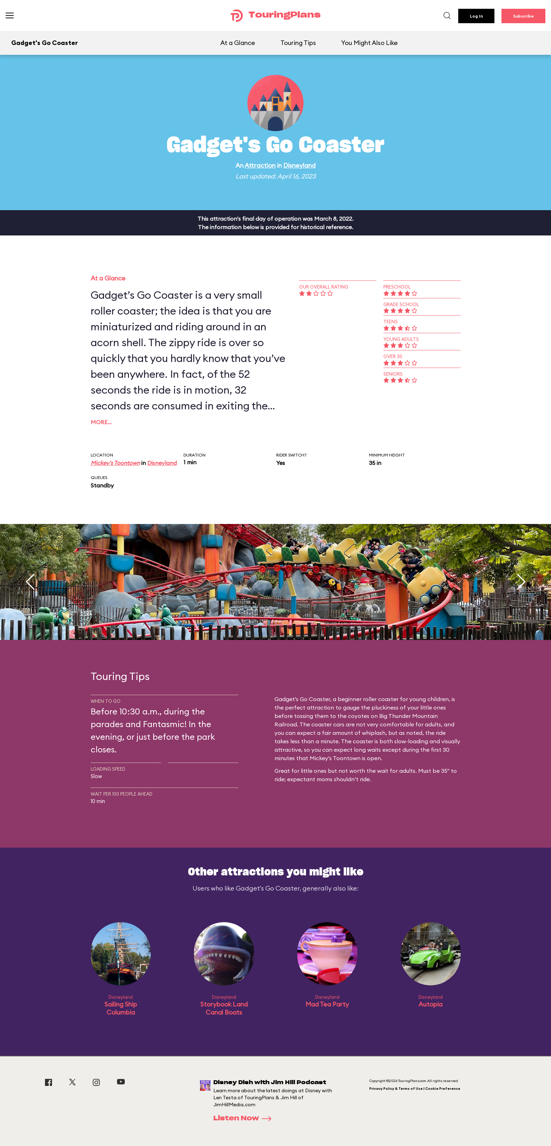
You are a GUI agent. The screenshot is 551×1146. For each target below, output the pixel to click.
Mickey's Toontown (115, 462)
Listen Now (244, 1118)
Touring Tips (298, 43)
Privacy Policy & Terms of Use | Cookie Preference (414, 1088)
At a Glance (237, 43)
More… (101, 422)
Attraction (260, 165)
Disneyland (299, 165)
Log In (476, 16)
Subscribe (523, 16)
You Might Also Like (369, 43)
